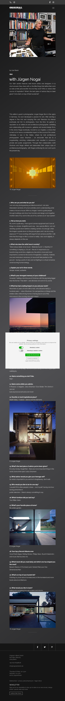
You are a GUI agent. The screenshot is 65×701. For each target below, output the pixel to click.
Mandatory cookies (29, 347)
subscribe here (16, 693)
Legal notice (28, 361)
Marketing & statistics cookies (30, 351)
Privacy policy (36, 361)
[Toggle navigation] (53, 8)
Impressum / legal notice (34, 681)
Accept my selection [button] (32, 358)
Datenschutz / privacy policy (18, 681)
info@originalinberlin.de (16, 666)
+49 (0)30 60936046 (15, 662)
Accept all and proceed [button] (32, 355)
